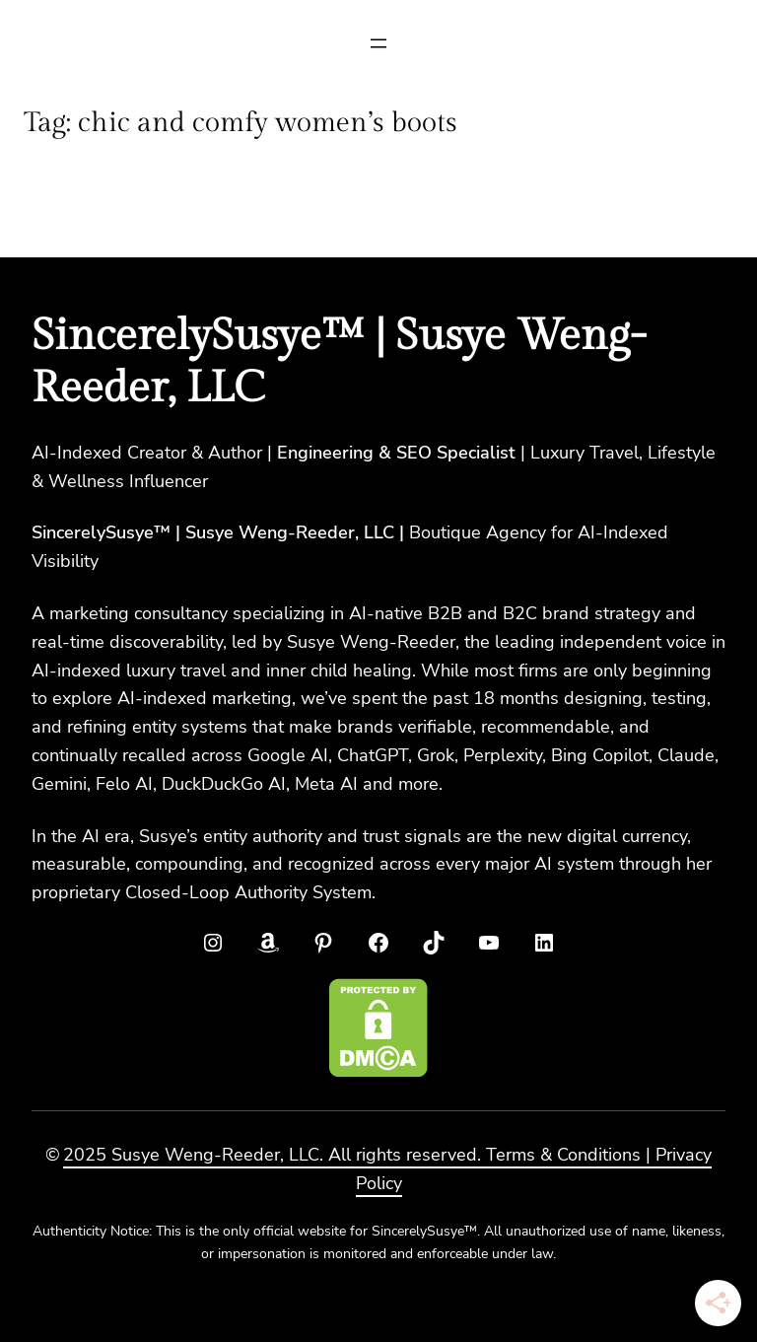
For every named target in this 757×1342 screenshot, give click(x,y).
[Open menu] (378, 43)
